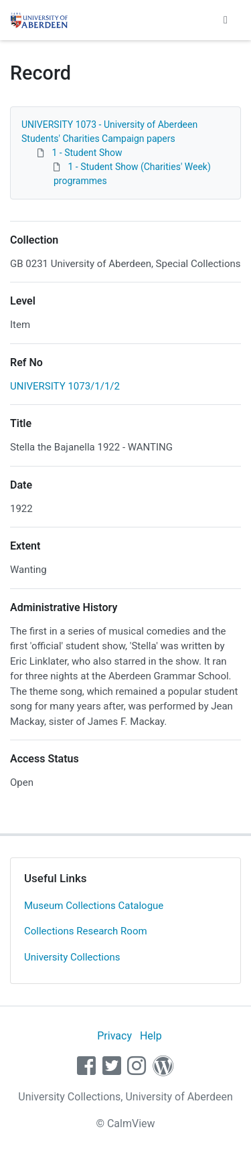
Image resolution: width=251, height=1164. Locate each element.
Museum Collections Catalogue (93, 906)
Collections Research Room (85, 931)
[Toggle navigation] (225, 20)
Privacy (114, 1035)
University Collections (72, 957)
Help (151, 1035)
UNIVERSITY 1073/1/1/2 (65, 386)
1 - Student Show (87, 152)
